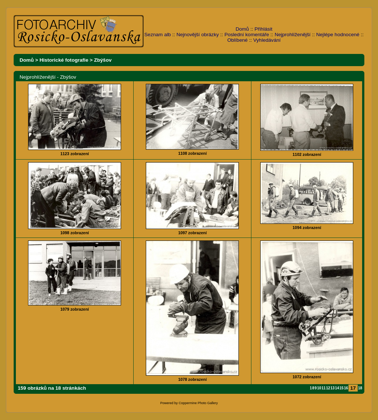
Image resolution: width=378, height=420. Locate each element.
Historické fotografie (63, 60)
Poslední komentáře (246, 34)
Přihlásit (263, 29)
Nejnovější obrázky (197, 34)
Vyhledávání (267, 40)
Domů (242, 29)
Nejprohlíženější (292, 34)
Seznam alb (157, 34)
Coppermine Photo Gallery (198, 403)
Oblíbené (237, 40)
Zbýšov (103, 60)
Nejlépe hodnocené (337, 34)
